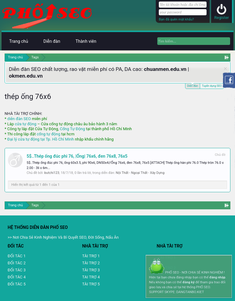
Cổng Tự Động (72, 129)
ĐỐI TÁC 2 (17, 263)
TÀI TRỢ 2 (91, 263)
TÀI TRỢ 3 (91, 270)
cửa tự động (25, 124)
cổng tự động (48, 134)
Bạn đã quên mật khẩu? (176, 19)
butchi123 (51, 173)
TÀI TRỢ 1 (91, 256)
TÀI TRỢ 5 (91, 284)
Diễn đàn (192, 85)
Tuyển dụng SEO (212, 85)
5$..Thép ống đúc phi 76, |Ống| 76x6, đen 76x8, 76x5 (77, 156)
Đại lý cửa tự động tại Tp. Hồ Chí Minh (40, 139)
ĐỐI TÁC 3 (17, 270)
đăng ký (188, 282)
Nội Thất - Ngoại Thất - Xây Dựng (140, 173)
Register (221, 17)
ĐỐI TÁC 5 (17, 284)
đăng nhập (217, 277)
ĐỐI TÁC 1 (17, 256)
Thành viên (86, 41)
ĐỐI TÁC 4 (17, 277)
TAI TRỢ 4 (91, 277)
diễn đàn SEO (19, 118)
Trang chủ (18, 41)
